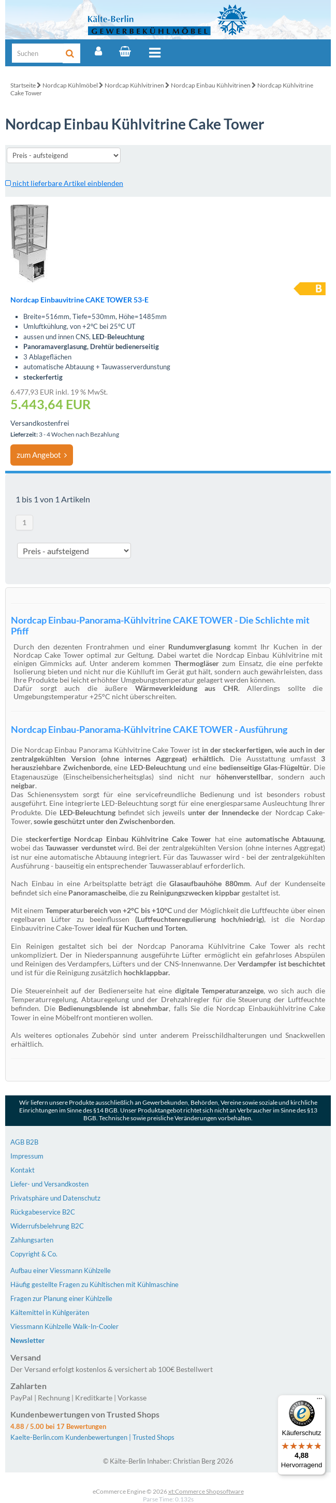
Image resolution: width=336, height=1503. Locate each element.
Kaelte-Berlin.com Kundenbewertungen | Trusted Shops (92, 1437)
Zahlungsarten (31, 1240)
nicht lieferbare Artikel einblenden (64, 183)
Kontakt (22, 1170)
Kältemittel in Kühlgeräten (49, 1312)
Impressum (26, 1156)
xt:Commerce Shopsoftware (206, 1491)
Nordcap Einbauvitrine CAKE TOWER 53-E (79, 299)
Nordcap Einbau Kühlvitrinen (211, 85)
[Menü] (319, 1401)
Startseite (23, 85)
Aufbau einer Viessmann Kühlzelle (60, 1270)
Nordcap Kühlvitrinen (134, 85)
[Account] (98, 51)
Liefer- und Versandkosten (49, 1184)
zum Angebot (42, 454)
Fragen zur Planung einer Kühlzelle (61, 1298)
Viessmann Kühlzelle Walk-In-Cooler (64, 1326)
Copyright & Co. (33, 1254)
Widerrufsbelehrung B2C (47, 1226)
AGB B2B (24, 1142)
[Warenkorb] (125, 51)
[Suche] (38, 53)
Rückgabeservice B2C (42, 1212)
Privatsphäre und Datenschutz (55, 1198)
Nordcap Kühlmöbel (70, 85)
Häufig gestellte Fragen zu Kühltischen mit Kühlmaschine (94, 1284)
